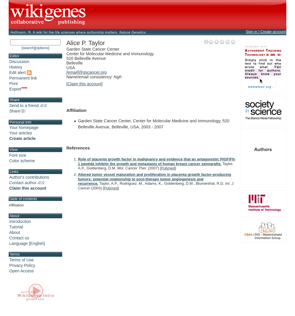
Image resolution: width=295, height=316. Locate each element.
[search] (28, 48)
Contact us (19, 238)
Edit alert (20, 72)
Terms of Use (21, 260)
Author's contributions (29, 177)
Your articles (20, 133)
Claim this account (27, 188)
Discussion (19, 61)
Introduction (20, 221)
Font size (17, 155)
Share (17, 111)
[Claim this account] (84, 84)
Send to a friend (27, 105)
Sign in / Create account (266, 31)
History (15, 67)
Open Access (21, 271)
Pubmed (168, 168)
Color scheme (22, 160)
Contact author (26, 182)
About (14, 232)
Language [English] (27, 243)
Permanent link (23, 78)
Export (18, 89)
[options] (42, 48)
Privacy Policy (22, 265)
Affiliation (16, 205)
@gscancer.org (86, 72)
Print (13, 83)
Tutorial (16, 227)
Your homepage (23, 127)
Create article (22, 138)
